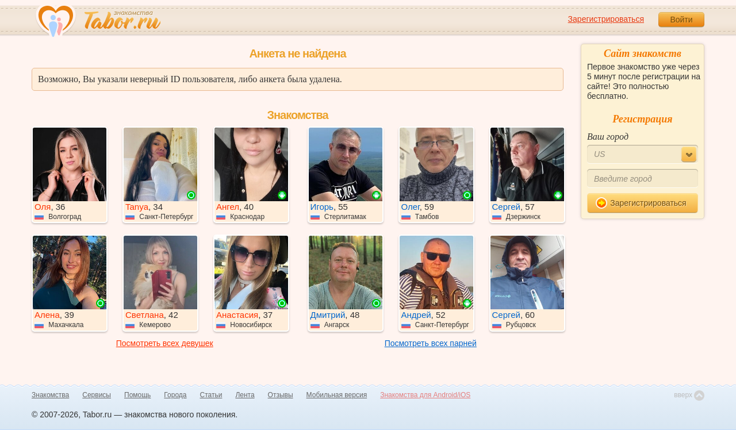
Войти (681, 19)
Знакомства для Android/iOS (425, 395)
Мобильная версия (336, 395)
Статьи (211, 395)
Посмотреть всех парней (431, 343)
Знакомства (50, 395)
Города (175, 395)
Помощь (137, 395)
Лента (244, 395)
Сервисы (96, 395)
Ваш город (607, 136)
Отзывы (280, 395)
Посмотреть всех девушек (164, 343)
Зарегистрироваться (606, 19)
